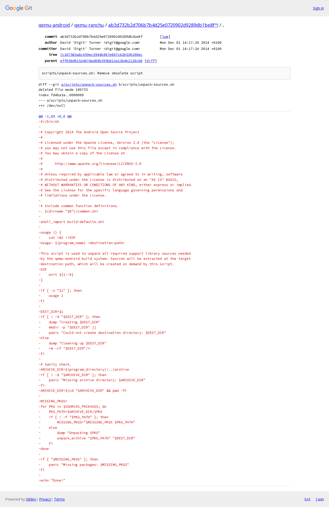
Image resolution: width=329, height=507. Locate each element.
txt (307, 499)
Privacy (45, 499)
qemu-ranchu (89, 25)
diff (151, 60)
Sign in (318, 8)
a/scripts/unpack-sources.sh (89, 84)
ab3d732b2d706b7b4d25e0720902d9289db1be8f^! (163, 25)
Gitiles (31, 499)
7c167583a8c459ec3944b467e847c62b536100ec (101, 54)
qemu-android (54, 25)
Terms (59, 499)
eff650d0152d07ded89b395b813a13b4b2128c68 (101, 60)
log (165, 36)
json (320, 499)
